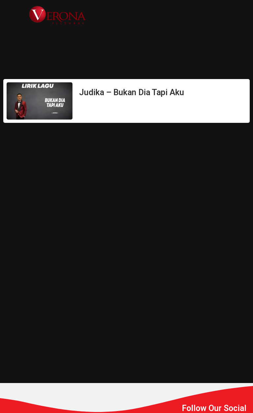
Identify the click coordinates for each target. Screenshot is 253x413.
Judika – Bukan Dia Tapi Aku (131, 92)
